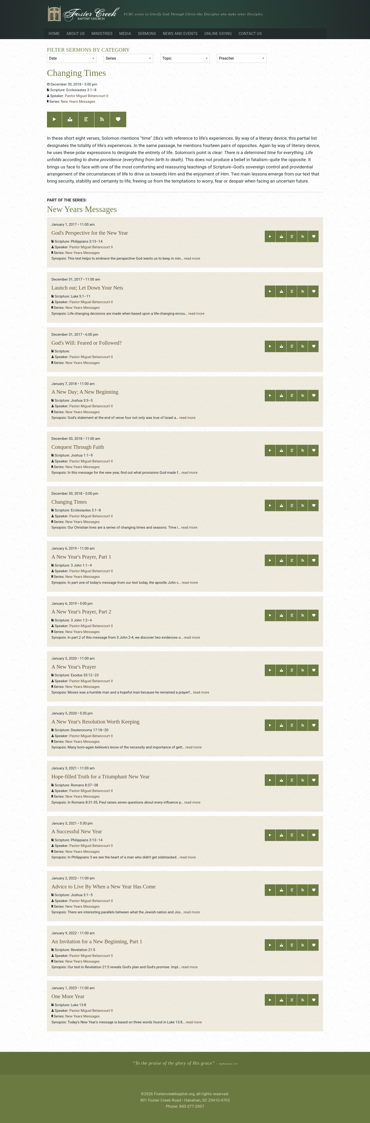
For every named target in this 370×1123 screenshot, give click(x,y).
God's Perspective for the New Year (89, 233)
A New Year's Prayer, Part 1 (81, 557)
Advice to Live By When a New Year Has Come (103, 887)
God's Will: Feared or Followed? (86, 343)
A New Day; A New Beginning (84, 392)
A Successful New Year (76, 831)
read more (192, 258)
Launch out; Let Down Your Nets (87, 288)
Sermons (147, 33)
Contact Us (250, 33)
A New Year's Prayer (73, 667)
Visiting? (307, 14)
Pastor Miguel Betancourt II (86, 96)
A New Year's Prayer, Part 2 (81, 612)
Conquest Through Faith (77, 447)
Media (125, 33)
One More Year (67, 996)
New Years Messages (78, 101)
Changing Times (69, 502)
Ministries (102, 33)
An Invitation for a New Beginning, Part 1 (96, 941)
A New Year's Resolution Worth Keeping (95, 722)
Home (54, 33)
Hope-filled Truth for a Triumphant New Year (100, 777)
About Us (75, 33)
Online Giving (218, 33)
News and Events (180, 33)
